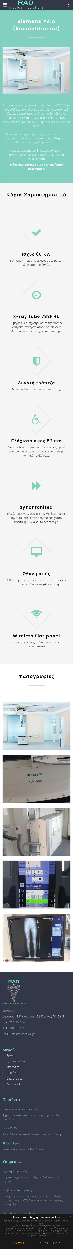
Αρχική (11, 1055)
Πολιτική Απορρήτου (50, 1242)
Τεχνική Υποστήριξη (15, 1171)
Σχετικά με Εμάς (16, 1061)
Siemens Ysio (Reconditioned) (20, 1109)
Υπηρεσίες (13, 1067)
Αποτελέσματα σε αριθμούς (19, 1213)
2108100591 (17, 1028)
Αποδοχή (18, 1242)
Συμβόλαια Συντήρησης (17, 1190)
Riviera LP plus (11, 1143)
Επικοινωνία (14, 1084)
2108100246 (17, 1022)
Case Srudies (14, 1078)
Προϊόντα (12, 1073)
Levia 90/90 (10, 1128)
